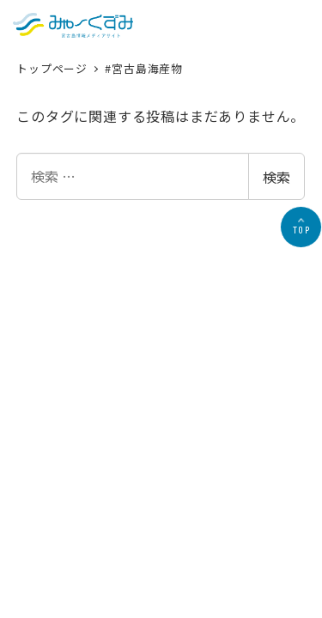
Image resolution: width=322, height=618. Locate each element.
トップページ (53, 68)
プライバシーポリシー (151, 459)
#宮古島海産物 (144, 68)
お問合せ (234, 459)
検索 (276, 177)
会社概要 (68, 459)
